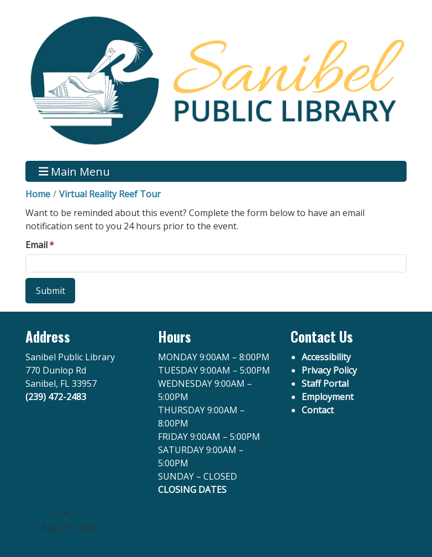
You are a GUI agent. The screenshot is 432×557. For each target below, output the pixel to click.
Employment (328, 397)
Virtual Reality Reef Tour (110, 194)
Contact (318, 410)
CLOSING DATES (192, 490)
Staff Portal (325, 383)
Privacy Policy (329, 370)
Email (36, 245)
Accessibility (326, 357)
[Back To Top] (64, 521)
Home (37, 194)
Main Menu (74, 171)
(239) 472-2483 (55, 397)
